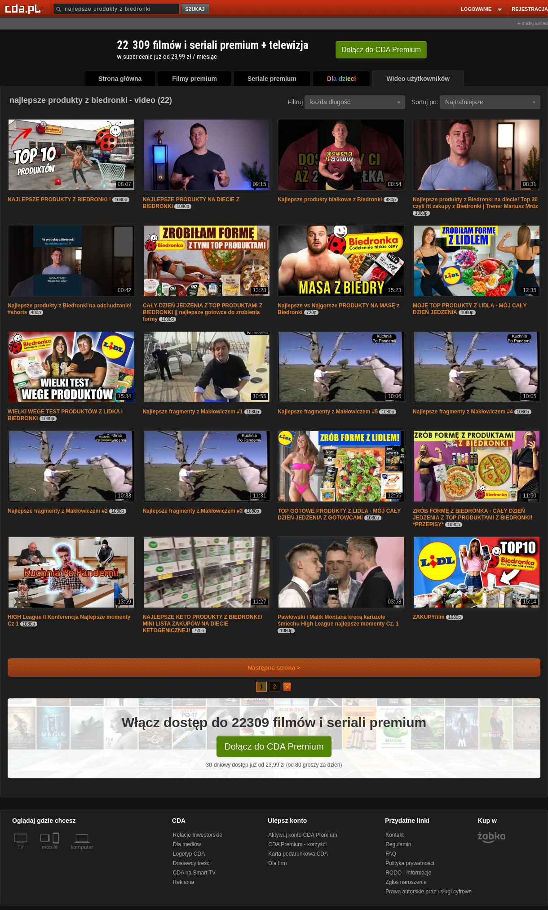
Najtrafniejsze (490, 102)
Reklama (183, 882)
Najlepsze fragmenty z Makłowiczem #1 (193, 411)
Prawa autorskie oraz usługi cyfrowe (428, 891)
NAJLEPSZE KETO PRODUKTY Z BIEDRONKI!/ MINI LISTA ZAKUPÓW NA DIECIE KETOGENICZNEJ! (202, 624)
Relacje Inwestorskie (197, 835)
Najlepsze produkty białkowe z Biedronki (330, 199)
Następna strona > (268, 667)
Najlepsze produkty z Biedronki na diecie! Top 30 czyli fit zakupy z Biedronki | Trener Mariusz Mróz (475, 202)
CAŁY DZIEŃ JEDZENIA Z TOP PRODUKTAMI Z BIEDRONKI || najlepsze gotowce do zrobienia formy (203, 312)
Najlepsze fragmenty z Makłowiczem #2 (58, 511)
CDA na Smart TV (194, 873)
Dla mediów (187, 844)
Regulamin (398, 844)
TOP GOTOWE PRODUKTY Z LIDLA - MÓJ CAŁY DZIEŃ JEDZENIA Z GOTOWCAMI (339, 514)
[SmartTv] (56, 852)
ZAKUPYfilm (429, 617)
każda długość (355, 102)
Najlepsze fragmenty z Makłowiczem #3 (193, 511)
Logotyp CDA (189, 854)
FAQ (390, 854)
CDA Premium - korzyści (297, 844)
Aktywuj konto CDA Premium (302, 835)
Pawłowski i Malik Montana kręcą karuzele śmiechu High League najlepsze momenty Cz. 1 (338, 620)
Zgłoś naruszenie (405, 882)
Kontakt (394, 835)
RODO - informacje (408, 873)
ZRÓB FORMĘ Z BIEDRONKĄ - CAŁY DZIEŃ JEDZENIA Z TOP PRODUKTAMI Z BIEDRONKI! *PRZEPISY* (472, 518)
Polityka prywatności (409, 863)
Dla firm (277, 863)
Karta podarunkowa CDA (298, 854)
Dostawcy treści (192, 863)
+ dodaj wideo (532, 23)
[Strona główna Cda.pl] (24, 8)
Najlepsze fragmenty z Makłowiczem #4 (463, 411)
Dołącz (381, 49)
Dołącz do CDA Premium (273, 746)
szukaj (196, 9)
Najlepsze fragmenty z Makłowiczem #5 (328, 411)
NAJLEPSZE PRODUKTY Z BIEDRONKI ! (59, 199)
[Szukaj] (116, 8)
